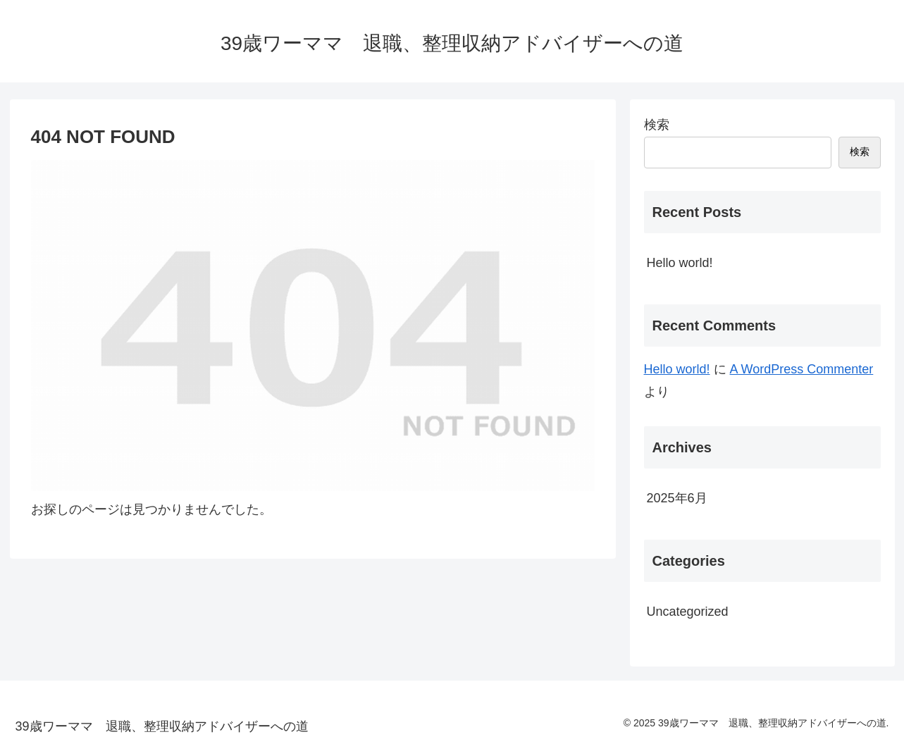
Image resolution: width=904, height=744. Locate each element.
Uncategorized (688, 611)
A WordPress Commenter (802, 369)
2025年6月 (677, 498)
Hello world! (680, 263)
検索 (656, 125)
